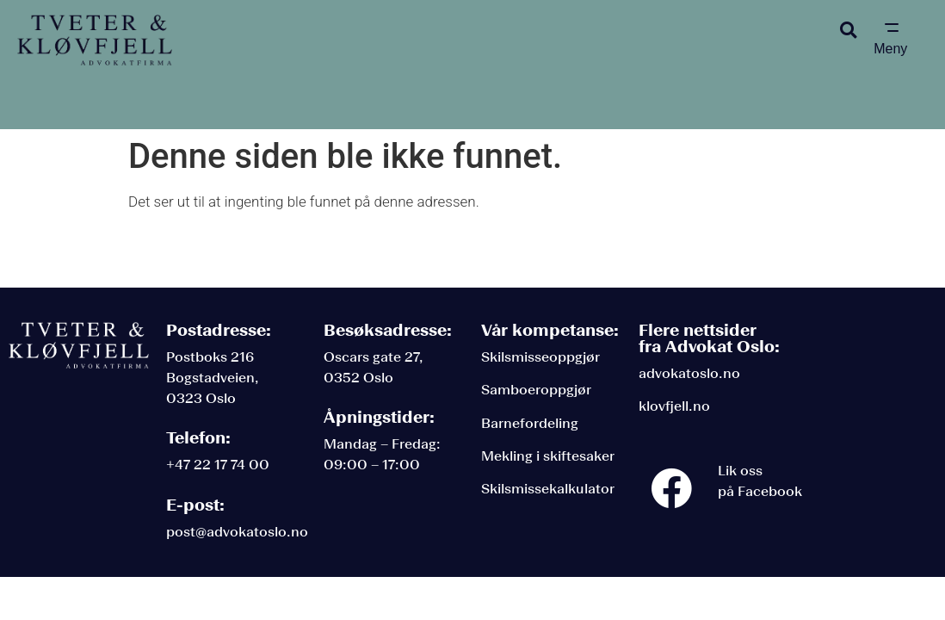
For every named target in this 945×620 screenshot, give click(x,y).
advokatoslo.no (689, 373)
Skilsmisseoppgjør (540, 357)
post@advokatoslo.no (237, 532)
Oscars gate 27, (373, 357)
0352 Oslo (358, 377)
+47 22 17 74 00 (217, 464)
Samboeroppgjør (536, 389)
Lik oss (740, 470)
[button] (848, 30)
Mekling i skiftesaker (548, 456)
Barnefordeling (529, 423)
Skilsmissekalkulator (548, 488)
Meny (890, 48)
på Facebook (760, 491)
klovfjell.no (674, 406)
